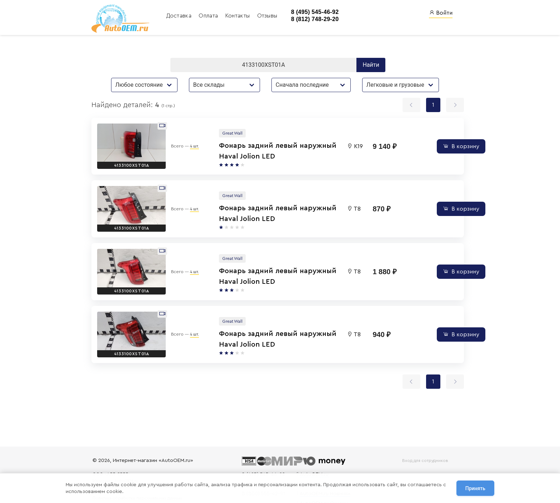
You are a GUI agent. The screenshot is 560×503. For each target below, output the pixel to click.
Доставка (177, 16)
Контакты (236, 16)
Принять (475, 488)
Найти (372, 64)
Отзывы (264, 16)
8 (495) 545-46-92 (311, 12)
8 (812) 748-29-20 (311, 19)
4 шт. (186, 142)
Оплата (206, 16)
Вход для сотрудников (424, 460)
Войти (440, 13)
